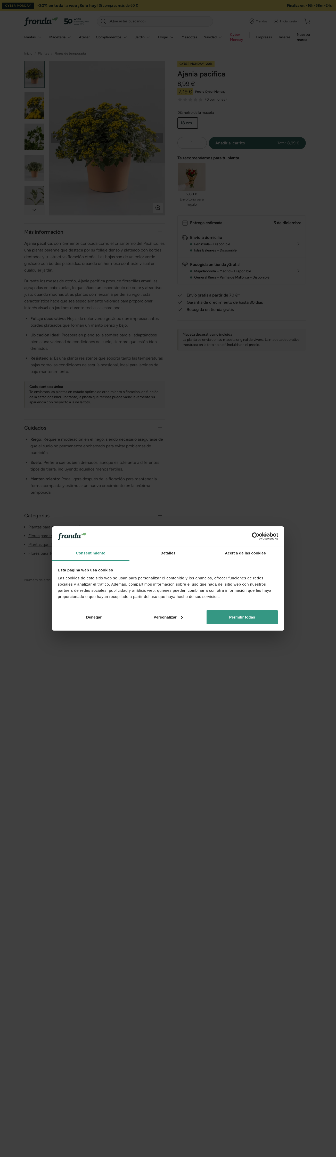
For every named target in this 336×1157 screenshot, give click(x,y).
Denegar (94, 617)
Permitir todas (242, 617)
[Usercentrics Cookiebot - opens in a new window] (255, 536)
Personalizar (168, 617)
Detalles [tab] (167, 553)
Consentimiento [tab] (90, 553)
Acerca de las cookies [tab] (245, 553)
